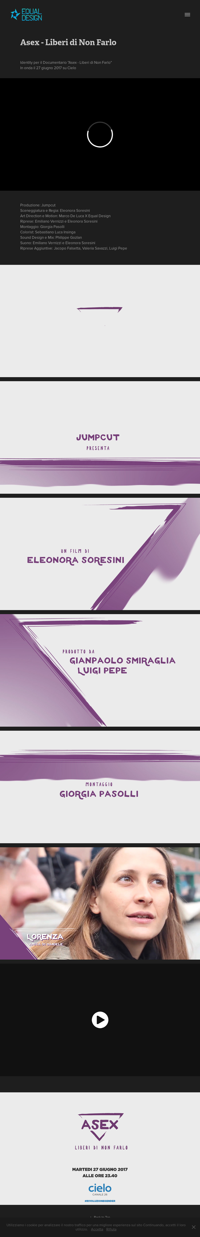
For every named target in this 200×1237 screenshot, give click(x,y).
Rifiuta (111, 1229)
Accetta (97, 1229)
